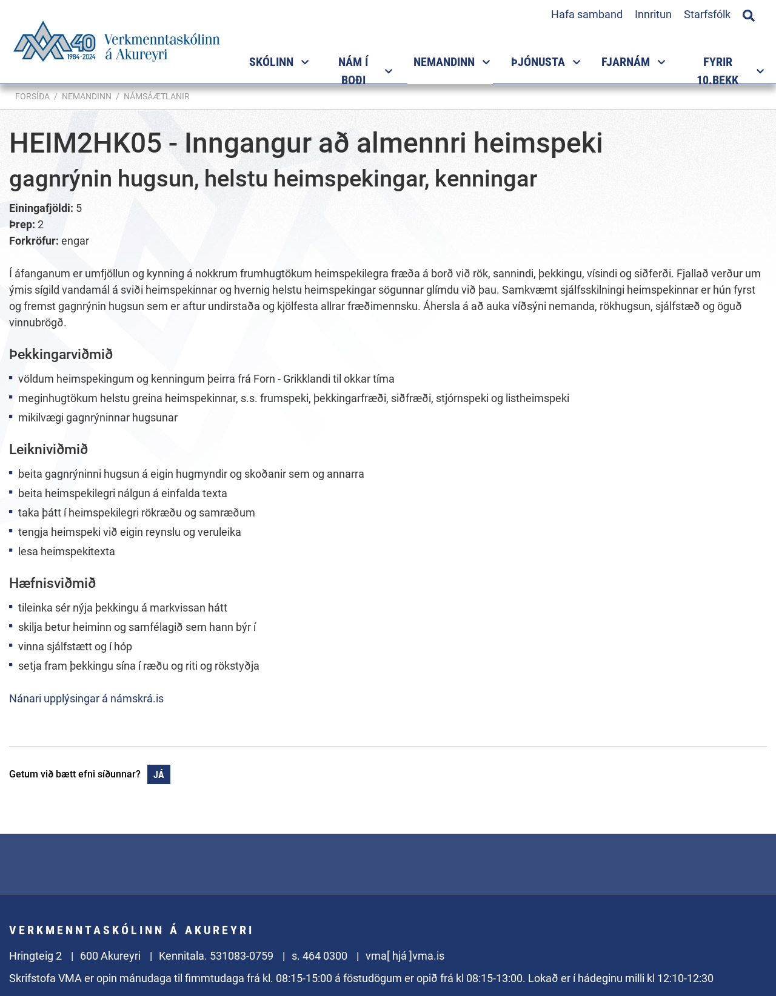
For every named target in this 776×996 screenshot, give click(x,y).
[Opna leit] (749, 14)
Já (158, 774)
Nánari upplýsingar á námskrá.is (86, 698)
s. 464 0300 (319, 955)
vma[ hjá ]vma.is (405, 955)
